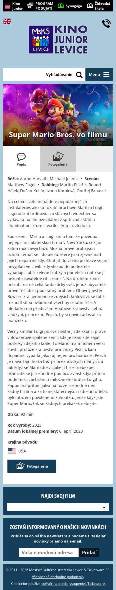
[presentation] (21, 159)
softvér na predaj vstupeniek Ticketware (73, 583)
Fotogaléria (32, 466)
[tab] (21, 159)
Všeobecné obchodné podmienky (58, 576)
